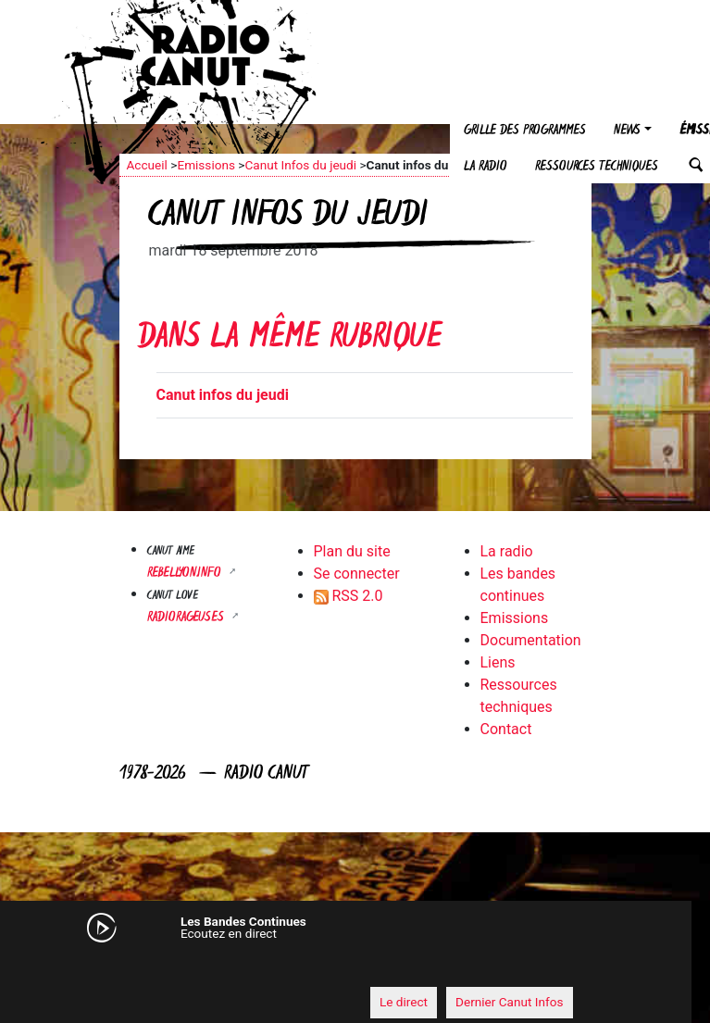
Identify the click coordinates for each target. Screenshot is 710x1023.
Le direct (404, 1001)
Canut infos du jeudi (222, 395)
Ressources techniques (596, 167)
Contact (506, 729)
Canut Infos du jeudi (300, 164)
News (627, 131)
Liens (498, 662)
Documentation (530, 640)
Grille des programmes (525, 131)
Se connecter (357, 573)
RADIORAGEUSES (187, 618)
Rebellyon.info (186, 573)
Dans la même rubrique (290, 339)
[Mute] (124, 967)
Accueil (147, 164)
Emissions (206, 164)
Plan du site (352, 551)
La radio (485, 167)
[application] (337, 968)
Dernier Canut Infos (509, 1001)
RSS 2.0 (348, 596)
